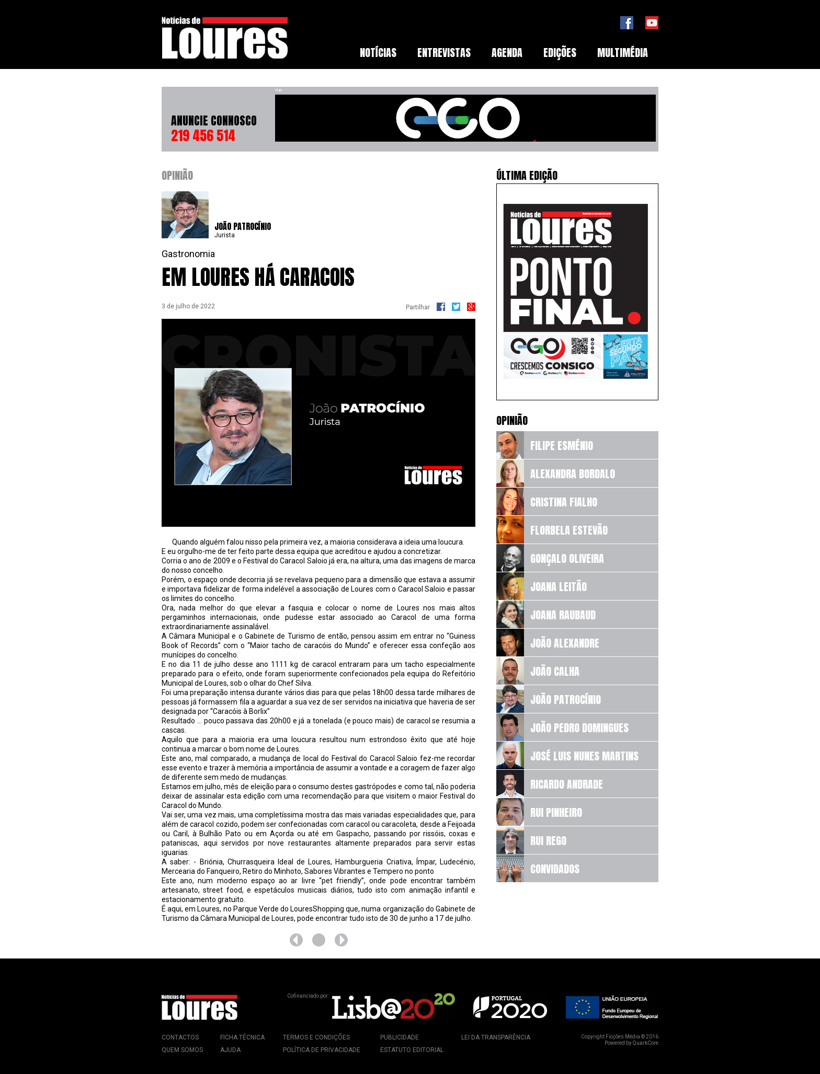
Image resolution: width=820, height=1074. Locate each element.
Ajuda (230, 1050)
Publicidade (399, 1037)
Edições (559, 52)
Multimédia (622, 52)
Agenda (507, 52)
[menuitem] (378, 53)
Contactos (180, 1037)
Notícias (378, 52)
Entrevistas (444, 52)
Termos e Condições (316, 1037)
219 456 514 (203, 135)
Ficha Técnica (242, 1037)
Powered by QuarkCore (631, 1043)
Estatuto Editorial (411, 1050)
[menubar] (503, 53)
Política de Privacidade (321, 1050)
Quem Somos (182, 1050)
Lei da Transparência (495, 1037)
